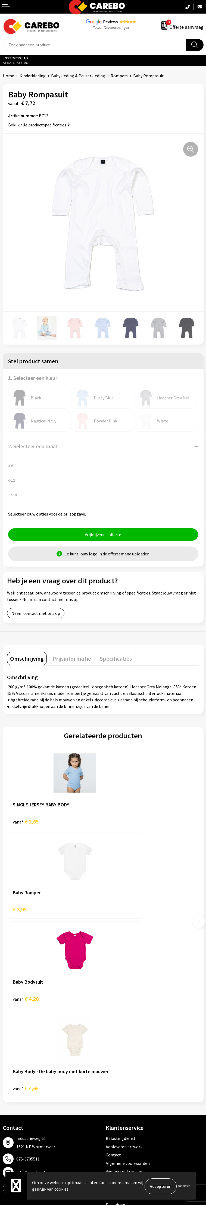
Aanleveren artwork (124, 970)
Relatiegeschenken (124, 1088)
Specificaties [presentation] (116, 660)
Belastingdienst (121, 962)
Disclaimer (116, 1028)
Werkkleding (117, 1064)
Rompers (119, 75)
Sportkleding (118, 1080)
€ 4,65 (122, 912)
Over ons (11, 1064)
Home (8, 75)
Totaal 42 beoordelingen (111, 27)
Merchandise (14, 1088)
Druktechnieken (120, 1020)
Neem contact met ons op (35, 614)
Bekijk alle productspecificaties (39, 125)
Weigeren (183, 1186)
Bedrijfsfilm (14, 1096)
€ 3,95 (116, 822)
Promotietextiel (121, 1055)
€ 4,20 (26, 912)
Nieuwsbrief (14, 1105)
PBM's (111, 1072)
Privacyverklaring (122, 1012)
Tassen (112, 1096)
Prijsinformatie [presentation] (71, 660)
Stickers (113, 1105)
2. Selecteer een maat (33, 446)
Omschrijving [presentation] (27, 660)
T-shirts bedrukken (20, 1080)
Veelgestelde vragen (124, 995)
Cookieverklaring (122, 1003)
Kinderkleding (33, 75)
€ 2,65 (26, 822)
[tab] (27, 660)
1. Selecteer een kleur (32, 377)
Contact (113, 979)
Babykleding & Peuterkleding (78, 75)
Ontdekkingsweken (21, 1055)
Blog (7, 1072)
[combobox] (94, 45)
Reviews (110, 21)
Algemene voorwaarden (128, 987)
